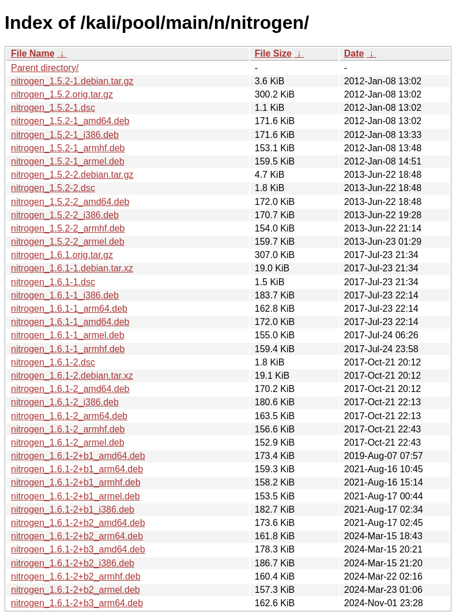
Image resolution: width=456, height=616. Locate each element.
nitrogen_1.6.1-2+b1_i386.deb (72, 509)
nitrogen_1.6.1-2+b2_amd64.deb (78, 523)
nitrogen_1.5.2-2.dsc (53, 188)
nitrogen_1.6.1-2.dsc (53, 362)
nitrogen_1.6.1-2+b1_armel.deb (75, 496)
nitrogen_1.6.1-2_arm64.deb (69, 416)
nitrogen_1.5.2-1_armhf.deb (68, 148)
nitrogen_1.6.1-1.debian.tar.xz (72, 268)
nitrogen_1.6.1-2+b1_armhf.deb (76, 482)
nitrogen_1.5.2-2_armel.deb (68, 242)
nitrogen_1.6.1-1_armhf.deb (68, 349)
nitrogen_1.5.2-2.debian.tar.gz (72, 175)
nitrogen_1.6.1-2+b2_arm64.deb (77, 536)
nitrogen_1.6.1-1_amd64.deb (70, 322)
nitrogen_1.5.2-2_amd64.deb (70, 202)
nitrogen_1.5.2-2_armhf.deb (68, 228)
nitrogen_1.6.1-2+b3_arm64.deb (77, 603)
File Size (273, 53)
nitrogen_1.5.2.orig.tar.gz (62, 94)
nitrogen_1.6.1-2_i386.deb (65, 402)
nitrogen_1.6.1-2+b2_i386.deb (72, 563)
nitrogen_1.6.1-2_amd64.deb (70, 389)
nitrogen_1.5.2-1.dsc (53, 108)
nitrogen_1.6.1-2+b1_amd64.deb (78, 456)
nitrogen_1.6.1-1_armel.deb (68, 335)
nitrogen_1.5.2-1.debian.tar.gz (72, 81)
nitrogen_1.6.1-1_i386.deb (65, 295)
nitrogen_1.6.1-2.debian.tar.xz (72, 375)
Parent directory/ (44, 68)
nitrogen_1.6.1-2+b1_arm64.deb (77, 469)
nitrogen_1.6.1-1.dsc (53, 282)
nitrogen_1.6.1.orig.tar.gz (62, 255)
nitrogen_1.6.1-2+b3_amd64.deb (78, 549)
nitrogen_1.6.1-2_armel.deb (68, 442)
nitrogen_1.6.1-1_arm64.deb (69, 308)
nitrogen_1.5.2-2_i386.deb (65, 215)
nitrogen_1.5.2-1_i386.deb (65, 135)
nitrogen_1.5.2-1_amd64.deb (70, 121)
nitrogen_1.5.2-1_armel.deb (68, 161)
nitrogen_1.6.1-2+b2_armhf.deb (76, 576)
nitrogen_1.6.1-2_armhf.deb (68, 429)
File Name (33, 53)
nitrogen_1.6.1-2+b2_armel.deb (75, 590)
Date (354, 53)
